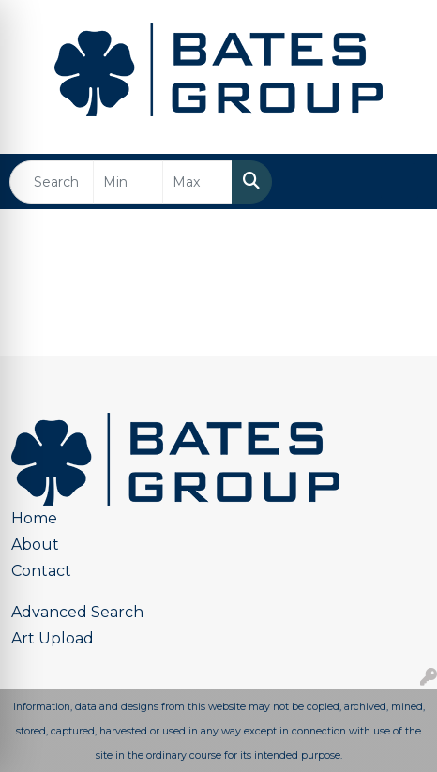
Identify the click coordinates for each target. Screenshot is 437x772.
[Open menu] (399, 182)
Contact (41, 571)
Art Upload (52, 638)
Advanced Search (77, 612)
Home (34, 518)
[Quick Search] (51, 182)
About (35, 544)
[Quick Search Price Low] (128, 182)
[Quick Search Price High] (197, 182)
